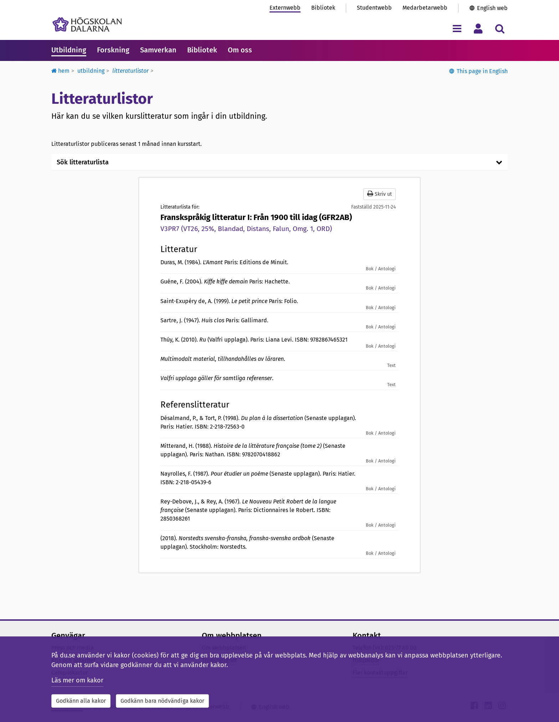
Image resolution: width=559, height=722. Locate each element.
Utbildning (68, 50)
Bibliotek (323, 7)
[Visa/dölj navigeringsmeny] (457, 28)
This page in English (482, 71)
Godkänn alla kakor (81, 700)
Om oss (240, 50)
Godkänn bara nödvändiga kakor (162, 700)
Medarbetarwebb (424, 7)
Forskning (113, 50)
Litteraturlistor (130, 70)
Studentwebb (374, 7)
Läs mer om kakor (77, 680)
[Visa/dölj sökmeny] (500, 28)
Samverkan (158, 50)
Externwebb (285, 7)
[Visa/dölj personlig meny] (478, 28)
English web (492, 8)
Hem (60, 70)
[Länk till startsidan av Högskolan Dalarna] (87, 24)
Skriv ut (379, 193)
